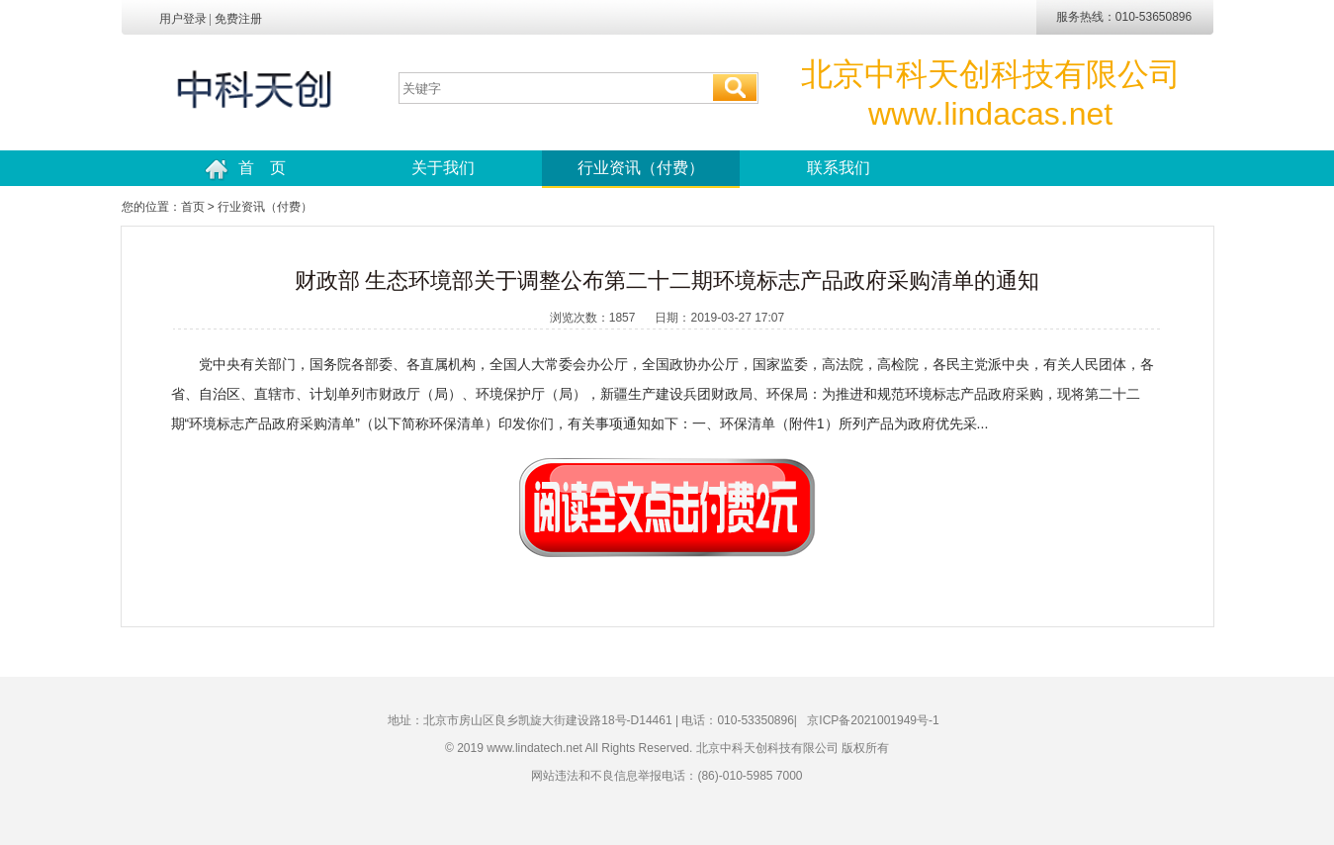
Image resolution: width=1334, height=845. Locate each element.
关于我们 (443, 167)
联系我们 (838, 167)
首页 (193, 207)
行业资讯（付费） (641, 167)
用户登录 (183, 19)
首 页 (245, 169)
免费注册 (238, 19)
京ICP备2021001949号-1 (872, 720)
